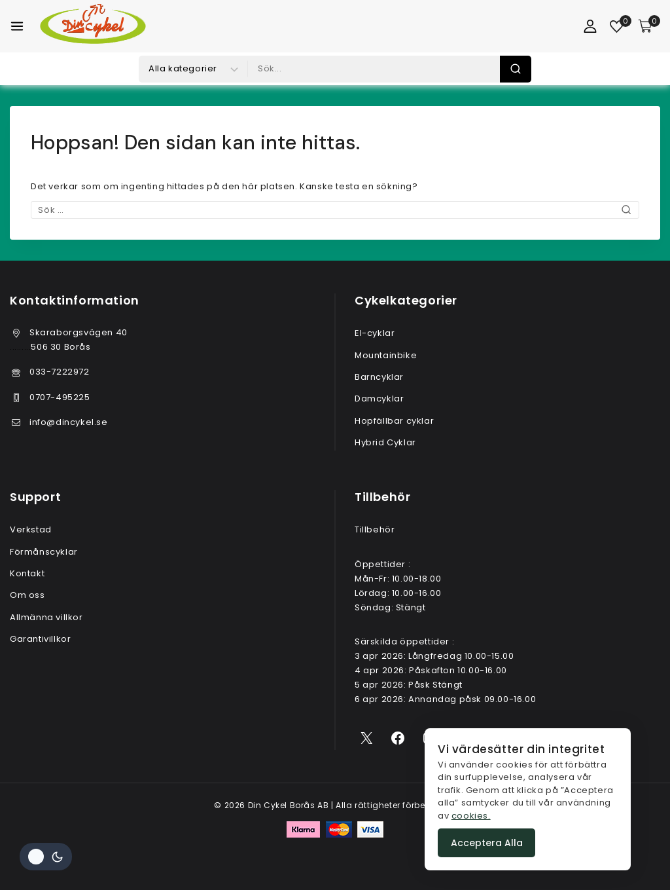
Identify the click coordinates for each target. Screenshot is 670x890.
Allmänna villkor (46, 617)
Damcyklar (379, 398)
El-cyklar (375, 333)
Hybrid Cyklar (385, 442)
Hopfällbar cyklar (394, 421)
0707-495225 (59, 397)
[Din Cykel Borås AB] (93, 26)
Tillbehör (375, 529)
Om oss (27, 595)
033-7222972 (59, 371)
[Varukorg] (649, 26)
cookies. (471, 815)
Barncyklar (379, 377)
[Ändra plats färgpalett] (46, 856)
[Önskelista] (617, 26)
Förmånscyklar (44, 552)
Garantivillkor (40, 639)
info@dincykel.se (68, 422)
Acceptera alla (487, 842)
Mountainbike (386, 355)
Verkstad (31, 529)
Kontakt (27, 573)
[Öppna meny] (17, 26)
